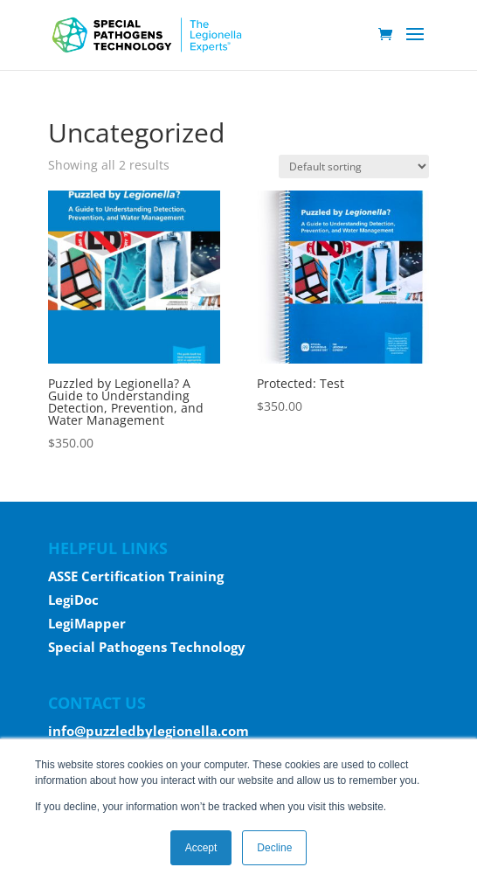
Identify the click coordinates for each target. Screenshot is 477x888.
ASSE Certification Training (136, 576)
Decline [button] (274, 848)
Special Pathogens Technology (146, 647)
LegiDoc (73, 599)
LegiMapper (87, 623)
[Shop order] (354, 166)
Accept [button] (201, 848)
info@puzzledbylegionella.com (148, 730)
